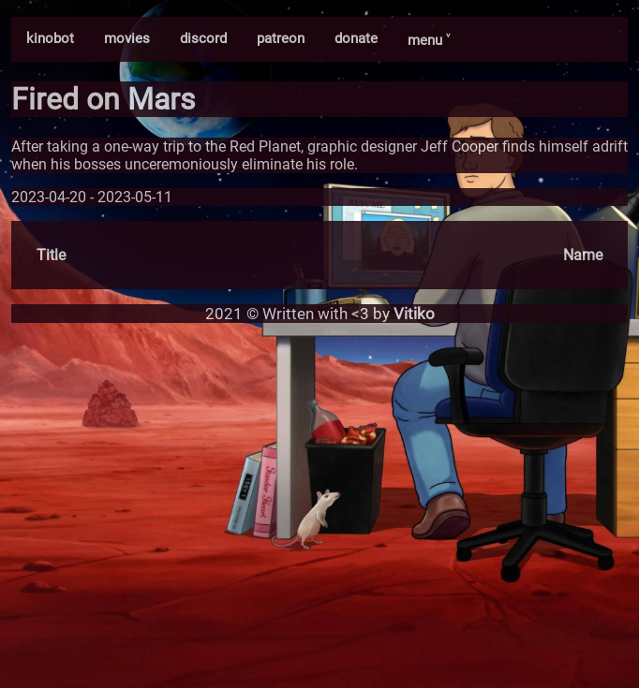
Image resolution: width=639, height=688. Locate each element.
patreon (281, 38)
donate (356, 38)
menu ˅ (429, 40)
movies (127, 38)
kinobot (50, 38)
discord (203, 38)
